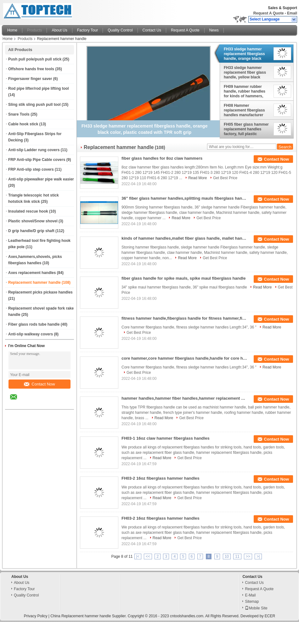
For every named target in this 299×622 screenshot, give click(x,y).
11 (237, 556)
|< (137, 556)
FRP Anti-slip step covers (31, 169)
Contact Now (39, 384)
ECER (270, 616)
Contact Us (152, 30)
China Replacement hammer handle (80, 616)
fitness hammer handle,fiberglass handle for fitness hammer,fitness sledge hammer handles (184, 318)
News (214, 30)
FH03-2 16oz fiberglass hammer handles (160, 478)
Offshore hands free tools (31, 69)
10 (227, 556)
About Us (59, 30)
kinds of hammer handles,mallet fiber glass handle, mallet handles (184, 238)
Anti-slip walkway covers (30, 334)
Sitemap (252, 601)
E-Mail (250, 595)
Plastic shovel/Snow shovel (33, 221)
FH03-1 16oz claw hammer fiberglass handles (165, 438)
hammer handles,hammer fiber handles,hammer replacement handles (184, 398)
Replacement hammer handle (34, 282)
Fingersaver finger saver (30, 79)
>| (258, 556)
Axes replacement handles (32, 273)
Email (292, 13)
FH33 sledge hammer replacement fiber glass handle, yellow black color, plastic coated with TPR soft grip (246, 72)
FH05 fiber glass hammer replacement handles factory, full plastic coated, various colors (246, 129)
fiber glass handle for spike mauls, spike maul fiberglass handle (183, 278)
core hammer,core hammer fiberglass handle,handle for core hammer (184, 358)
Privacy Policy (36, 616)
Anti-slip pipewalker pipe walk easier (41, 179)
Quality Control (120, 30)
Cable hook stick (23, 124)
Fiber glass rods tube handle (33, 324)
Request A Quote (268, 13)
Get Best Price (225, 178)
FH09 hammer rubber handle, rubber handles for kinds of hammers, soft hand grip (244, 91)
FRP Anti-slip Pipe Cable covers (36, 159)
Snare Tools (19, 114)
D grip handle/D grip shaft (31, 231)
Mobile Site (256, 608)
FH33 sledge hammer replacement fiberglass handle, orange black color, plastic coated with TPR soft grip (246, 54)
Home (12, 30)
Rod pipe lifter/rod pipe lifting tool (38, 88)
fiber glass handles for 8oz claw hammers (161, 158)
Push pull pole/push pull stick (34, 59)
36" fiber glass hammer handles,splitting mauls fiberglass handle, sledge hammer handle (184, 198)
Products (34, 30)
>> (248, 556)
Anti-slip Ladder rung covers (33, 150)
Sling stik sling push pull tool (34, 104)
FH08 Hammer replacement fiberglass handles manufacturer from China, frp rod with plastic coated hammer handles (245, 110)
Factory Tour (87, 30)
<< (148, 556)
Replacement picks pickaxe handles (40, 292)
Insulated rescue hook (28, 211)
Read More (197, 178)
